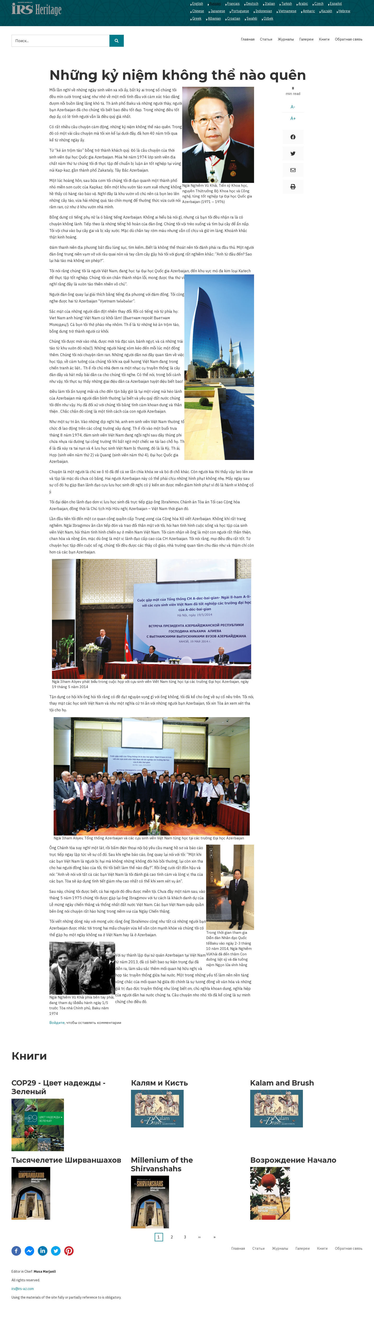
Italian (270, 3)
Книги (324, 39)
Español (336, 3)
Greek (196, 18)
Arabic (303, 3)
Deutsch (252, 3)
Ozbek (268, 18)
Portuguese (240, 11)
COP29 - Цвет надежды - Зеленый (58, 1087)
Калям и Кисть (159, 1083)
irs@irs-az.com (22, 1289)
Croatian (233, 18)
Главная (248, 39)
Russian (215, 3)
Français (233, 3)
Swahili (252, 18)
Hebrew (344, 11)
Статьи (266, 39)
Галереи (306, 39)
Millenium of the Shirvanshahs (162, 1164)
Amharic (309, 11)
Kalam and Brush (282, 1083)
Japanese (217, 11)
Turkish (286, 3)
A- (293, 107)
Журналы (286, 39)
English (197, 3)
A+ (293, 118)
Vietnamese (287, 11)
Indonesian (263, 11)
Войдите (57, 1023)
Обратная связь (349, 39)
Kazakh (326, 11)
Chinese (198, 11)
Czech (318, 3)
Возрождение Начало (293, 1160)
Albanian (214, 18)
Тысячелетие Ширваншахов (66, 1160)
